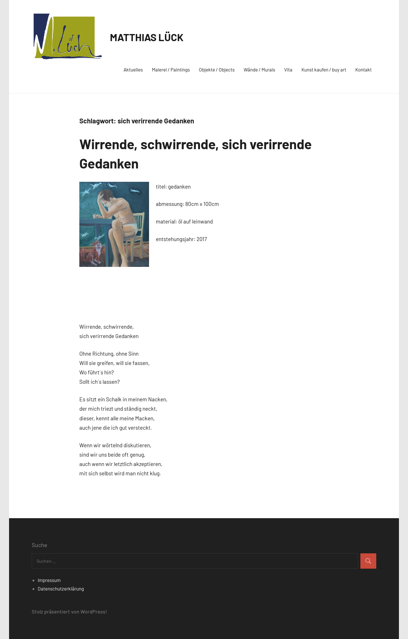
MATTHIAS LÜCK (147, 37)
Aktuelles (133, 69)
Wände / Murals (259, 69)
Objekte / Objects (217, 69)
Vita (288, 69)
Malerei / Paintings (171, 69)
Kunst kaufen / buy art (323, 69)
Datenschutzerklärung (61, 588)
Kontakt (363, 69)
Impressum (49, 580)
